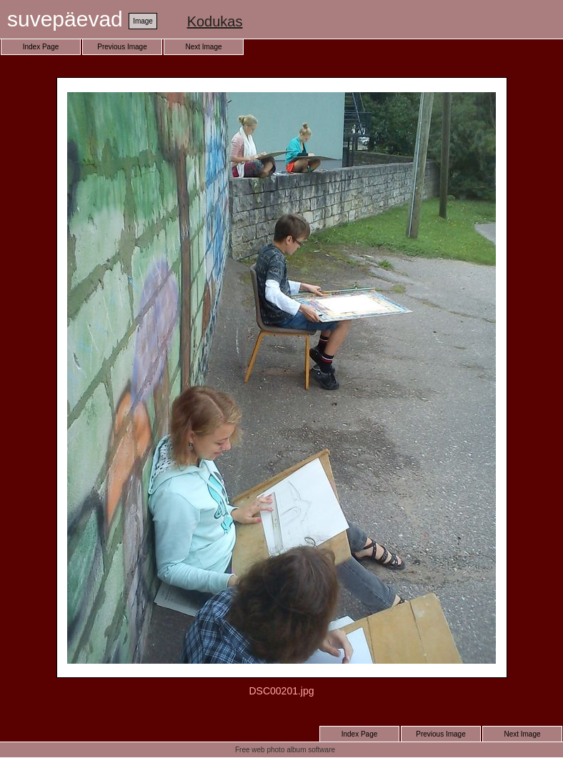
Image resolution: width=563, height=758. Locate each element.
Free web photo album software (285, 750)
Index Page (41, 47)
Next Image (203, 47)
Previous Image (121, 47)
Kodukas (215, 21)
